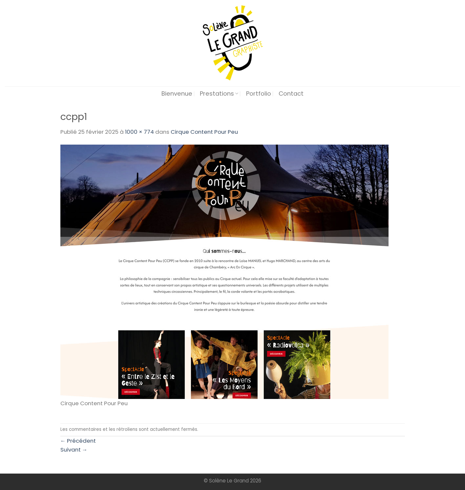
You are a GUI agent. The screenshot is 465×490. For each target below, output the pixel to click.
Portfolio (258, 93)
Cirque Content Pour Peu (204, 132)
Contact (291, 93)
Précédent (78, 441)
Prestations (219, 93)
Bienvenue (176, 93)
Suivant (74, 450)
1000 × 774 (139, 132)
